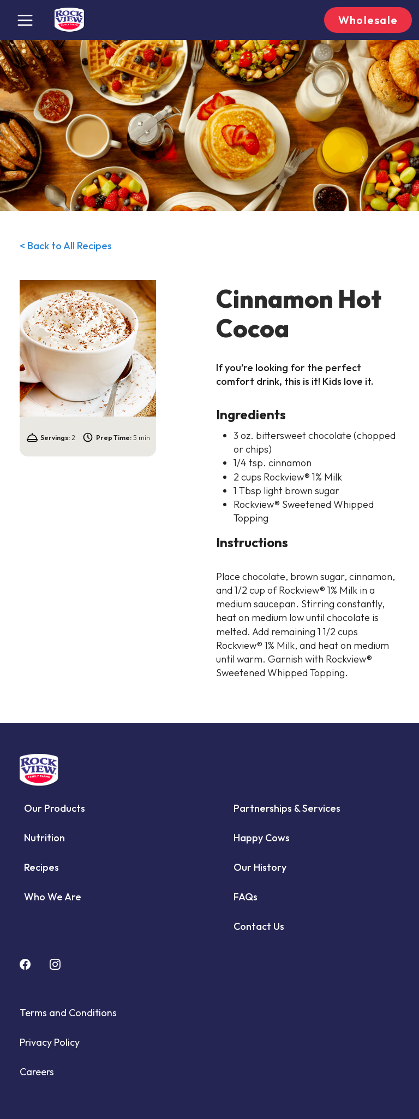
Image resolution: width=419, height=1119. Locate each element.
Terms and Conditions (68, 1012)
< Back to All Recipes (66, 245)
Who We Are (52, 896)
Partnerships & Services (287, 808)
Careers (37, 1071)
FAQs (246, 896)
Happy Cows (262, 837)
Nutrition (44, 837)
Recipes (41, 867)
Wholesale (368, 20)
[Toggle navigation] (25, 20)
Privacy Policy (50, 1042)
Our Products (54, 808)
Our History (260, 867)
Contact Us (259, 926)
